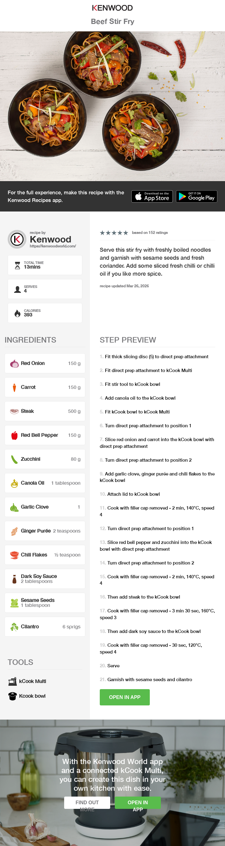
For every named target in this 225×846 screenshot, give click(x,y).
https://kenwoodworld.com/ (53, 246)
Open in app (125, 697)
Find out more (87, 804)
